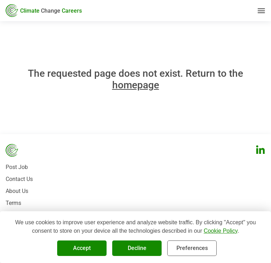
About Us (17, 191)
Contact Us (19, 179)
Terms (13, 203)
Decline (137, 248)
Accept (82, 248)
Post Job (17, 167)
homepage (135, 85)
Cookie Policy (220, 231)
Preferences (192, 248)
